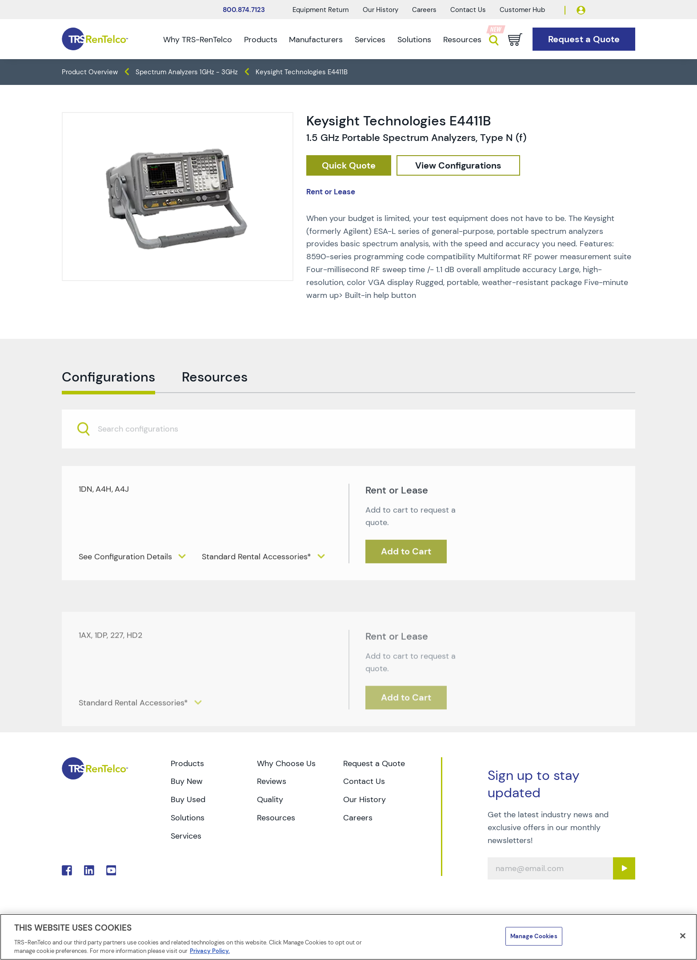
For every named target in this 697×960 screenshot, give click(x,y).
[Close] (683, 936)
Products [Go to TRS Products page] (187, 763)
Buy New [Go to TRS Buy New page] (187, 781)
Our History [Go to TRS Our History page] (364, 799)
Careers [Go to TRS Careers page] (358, 817)
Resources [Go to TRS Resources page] (276, 817)
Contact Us (468, 9)
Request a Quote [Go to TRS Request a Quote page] (374, 763)
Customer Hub (522, 9)
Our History (380, 9)
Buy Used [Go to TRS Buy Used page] (188, 799)
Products (260, 39)
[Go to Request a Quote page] (584, 39)
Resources (462, 39)
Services (370, 39)
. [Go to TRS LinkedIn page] (89, 870)
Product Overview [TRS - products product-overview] (90, 72)
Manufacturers (316, 39)
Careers (424, 9)
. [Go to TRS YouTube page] (111, 870)
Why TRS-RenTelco (197, 39)
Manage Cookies (533, 936)
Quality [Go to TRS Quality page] (270, 799)
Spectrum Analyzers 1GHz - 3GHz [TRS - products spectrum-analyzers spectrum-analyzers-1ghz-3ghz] (187, 72)
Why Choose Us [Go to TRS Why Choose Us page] (286, 763)
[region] (348, 937)
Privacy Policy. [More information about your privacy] (210, 951)
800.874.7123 (244, 9)
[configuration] (458, 165)
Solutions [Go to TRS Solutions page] (187, 817)
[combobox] (348, 452)
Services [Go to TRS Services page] (186, 836)
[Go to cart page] (515, 39)
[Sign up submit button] (624, 868)
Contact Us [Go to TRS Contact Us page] (364, 781)
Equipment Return (320, 9)
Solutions (414, 39)
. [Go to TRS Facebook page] (67, 870)
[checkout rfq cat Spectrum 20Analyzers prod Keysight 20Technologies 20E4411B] (348, 165)
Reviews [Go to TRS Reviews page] (271, 781)
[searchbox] (143, 452)
